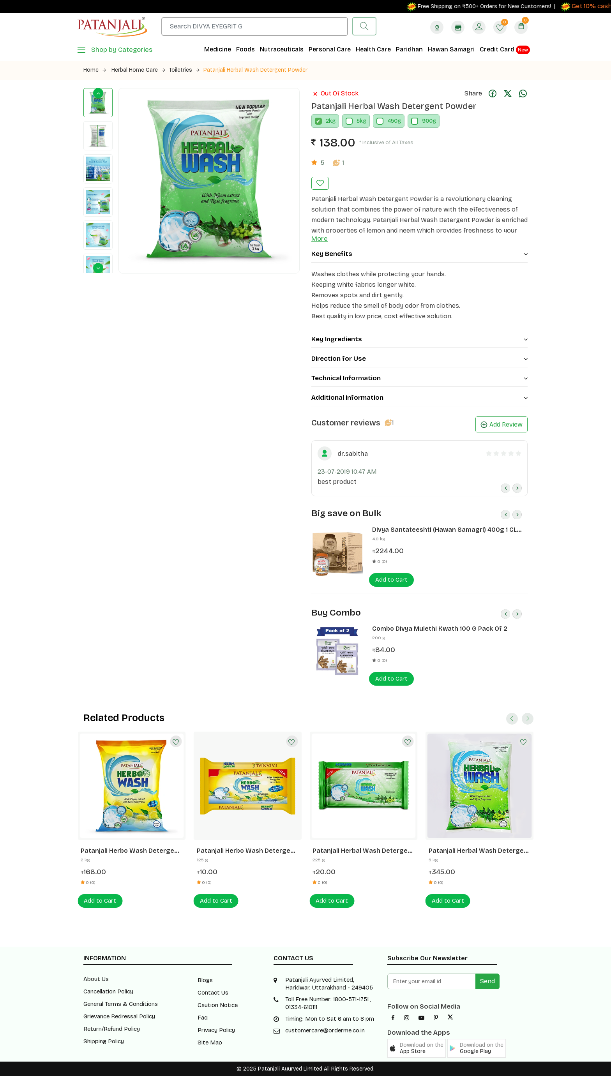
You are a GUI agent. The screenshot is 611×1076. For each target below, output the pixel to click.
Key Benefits (419, 254)
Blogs (205, 980)
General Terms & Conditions (120, 1003)
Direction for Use (419, 359)
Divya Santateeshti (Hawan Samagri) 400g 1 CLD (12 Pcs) (446, 530)
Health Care (373, 49)
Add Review (501, 424)
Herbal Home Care (138, 70)
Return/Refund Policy (111, 1028)
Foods (245, 49)
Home (94, 70)
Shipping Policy (103, 1041)
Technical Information (419, 378)
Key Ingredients (419, 339)
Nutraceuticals (282, 49)
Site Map (210, 1042)
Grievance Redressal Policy (119, 1016)
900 (427, 121)
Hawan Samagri (451, 49)
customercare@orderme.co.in (325, 1030)
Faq (203, 1017)
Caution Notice (218, 1005)
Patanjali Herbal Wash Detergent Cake (363, 851)
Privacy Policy (216, 1030)
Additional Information (419, 397)
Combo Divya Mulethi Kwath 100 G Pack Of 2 (439, 628)
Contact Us (213, 992)
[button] (416, 1048)
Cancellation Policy (108, 991)
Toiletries (184, 70)
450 (392, 121)
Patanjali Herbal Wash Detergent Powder (255, 70)
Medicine (217, 49)
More (319, 239)
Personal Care (330, 49)
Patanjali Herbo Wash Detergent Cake (247, 851)
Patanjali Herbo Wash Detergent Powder (131, 851)
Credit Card (505, 50)
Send (487, 981)
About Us (96, 979)
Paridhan (409, 49)
